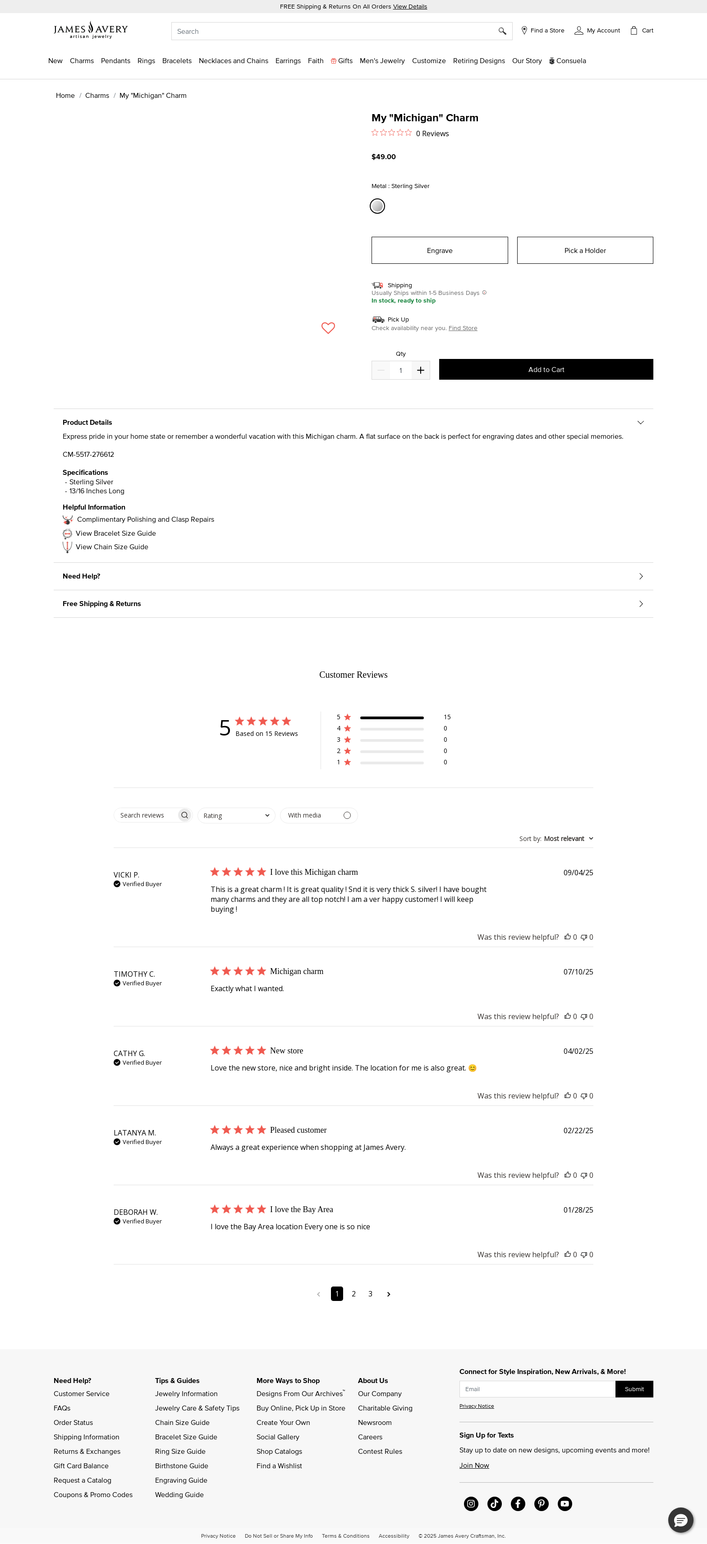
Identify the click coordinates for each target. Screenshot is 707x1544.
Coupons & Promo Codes (93, 1494)
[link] (479, 60)
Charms (97, 95)
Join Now (474, 1465)
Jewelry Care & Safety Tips (197, 1408)
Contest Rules (380, 1451)
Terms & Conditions (346, 1535)
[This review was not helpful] (584, 937)
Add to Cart (546, 369)
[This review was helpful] (568, 937)
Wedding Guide (179, 1494)
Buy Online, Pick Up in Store (301, 1408)
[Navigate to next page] (389, 1294)
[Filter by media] (319, 815)
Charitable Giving (385, 1408)
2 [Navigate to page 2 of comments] (354, 1294)
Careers (370, 1437)
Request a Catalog (82, 1480)
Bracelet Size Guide (186, 1437)
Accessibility (394, 1535)
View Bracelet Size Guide (116, 533)
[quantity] (400, 370)
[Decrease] (421, 370)
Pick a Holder (585, 250)
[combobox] (342, 31)
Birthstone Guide (181, 1465)
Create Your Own (283, 1422)
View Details (410, 6)
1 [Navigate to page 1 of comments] (337, 1294)
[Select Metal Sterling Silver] (379, 206)
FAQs (62, 1408)
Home (65, 95)
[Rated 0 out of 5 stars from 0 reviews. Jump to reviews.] (410, 133)
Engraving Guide (181, 1480)
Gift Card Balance (81, 1465)
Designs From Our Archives (301, 1393)
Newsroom (375, 1422)
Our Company (380, 1393)
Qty (401, 354)
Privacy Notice (476, 1406)
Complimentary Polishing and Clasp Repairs (145, 519)
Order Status (73, 1422)
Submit (634, 1388)
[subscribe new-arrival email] (537, 1389)
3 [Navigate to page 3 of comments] (370, 1294)
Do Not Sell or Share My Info (279, 1535)
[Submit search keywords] (506, 31)
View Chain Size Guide (112, 546)
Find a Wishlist (279, 1465)
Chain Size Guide (182, 1422)
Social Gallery (278, 1437)
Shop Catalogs (279, 1451)
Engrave (440, 250)
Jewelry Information (186, 1393)
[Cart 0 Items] (641, 30)
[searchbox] (145, 815)
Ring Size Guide (180, 1451)
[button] (597, 30)
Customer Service (82, 1393)
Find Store (463, 327)
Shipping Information (86, 1437)
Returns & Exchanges (87, 1451)
